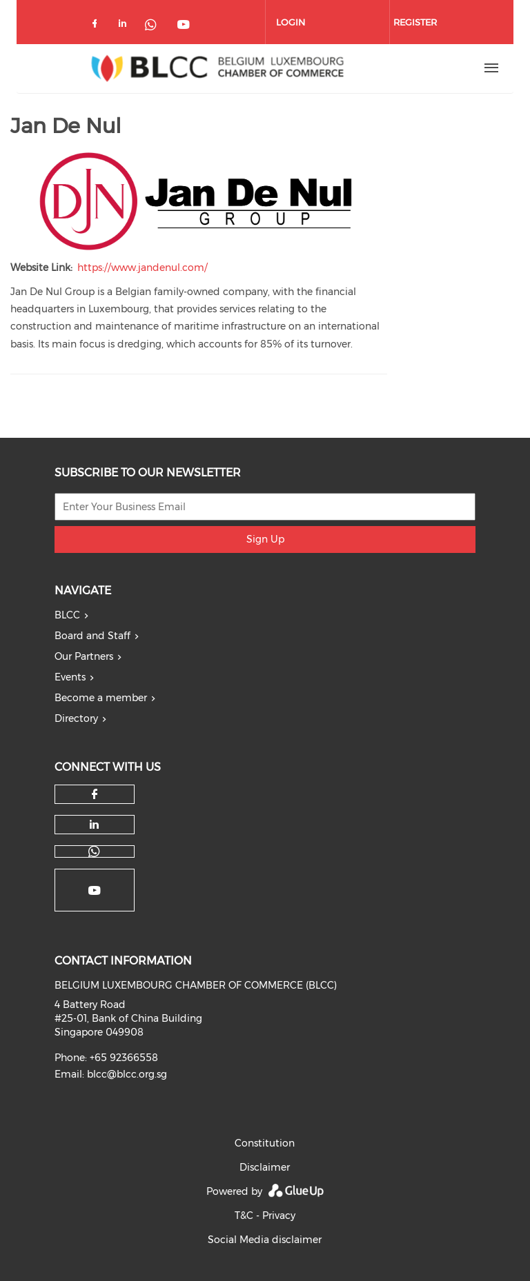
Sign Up (265, 539)
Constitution (265, 1143)
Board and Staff (92, 635)
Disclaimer (264, 1167)
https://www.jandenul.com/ (142, 267)
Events (70, 677)
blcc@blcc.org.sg (127, 1074)
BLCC (67, 615)
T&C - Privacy (265, 1215)
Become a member (101, 698)
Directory (76, 718)
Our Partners (84, 656)
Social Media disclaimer (265, 1239)
